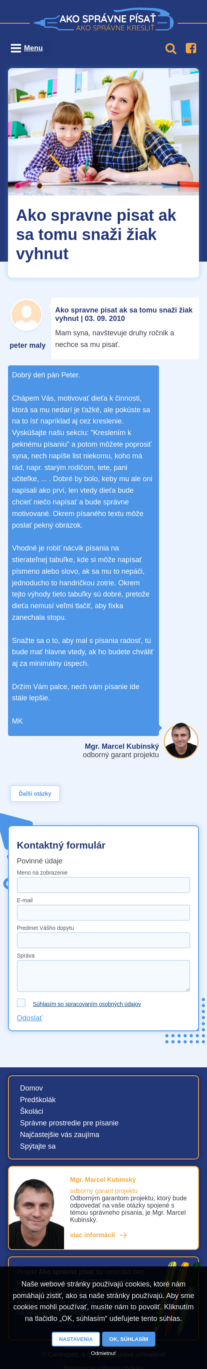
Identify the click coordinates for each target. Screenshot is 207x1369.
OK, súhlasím (128, 1339)
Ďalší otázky (35, 793)
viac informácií (92, 1235)
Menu (33, 48)
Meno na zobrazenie (42, 872)
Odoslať (29, 1018)
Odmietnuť (103, 1353)
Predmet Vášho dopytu (45, 928)
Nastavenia (76, 1339)
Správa (25, 955)
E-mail (25, 900)
